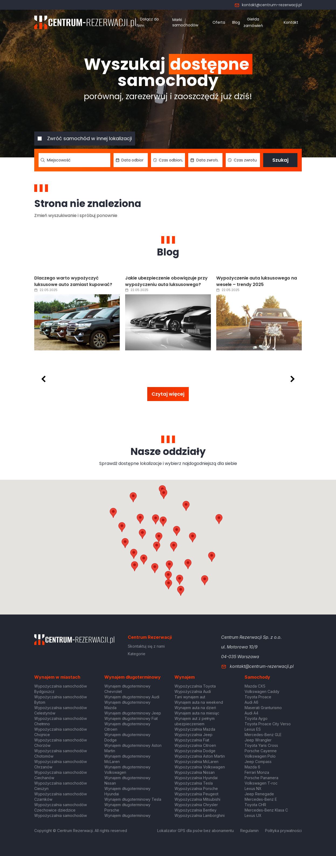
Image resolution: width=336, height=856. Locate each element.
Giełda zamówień (253, 22)
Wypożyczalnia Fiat (191, 740)
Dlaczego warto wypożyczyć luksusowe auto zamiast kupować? (73, 281)
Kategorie (136, 653)
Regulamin (249, 830)
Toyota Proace (258, 697)
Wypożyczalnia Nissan (194, 772)
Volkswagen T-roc (261, 783)
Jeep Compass (258, 761)
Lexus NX (253, 788)
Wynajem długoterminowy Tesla (132, 799)
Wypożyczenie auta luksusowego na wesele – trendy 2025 (256, 281)
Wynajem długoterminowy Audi (131, 697)
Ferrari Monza (257, 772)
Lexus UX (253, 815)
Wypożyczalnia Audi (192, 691)
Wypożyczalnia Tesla (193, 783)
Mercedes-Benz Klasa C (266, 810)
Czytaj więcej (168, 394)
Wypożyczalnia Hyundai (196, 777)
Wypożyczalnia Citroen (195, 745)
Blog (236, 22)
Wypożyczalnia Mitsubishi (197, 799)
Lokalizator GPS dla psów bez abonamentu (195, 830)
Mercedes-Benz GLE (263, 734)
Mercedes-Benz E (261, 799)
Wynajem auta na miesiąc (196, 713)
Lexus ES (253, 729)
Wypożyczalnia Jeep (193, 734)
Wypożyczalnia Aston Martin (199, 756)
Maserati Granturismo (263, 707)
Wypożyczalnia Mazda (194, 729)
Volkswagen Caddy (262, 691)
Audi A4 (251, 713)
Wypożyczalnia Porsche (196, 788)
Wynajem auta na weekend (198, 702)
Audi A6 (251, 702)
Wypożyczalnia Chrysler (196, 804)
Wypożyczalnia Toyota (195, 686)
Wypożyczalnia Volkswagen (199, 767)
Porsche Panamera (261, 777)
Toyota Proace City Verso (268, 724)
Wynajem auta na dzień (195, 707)
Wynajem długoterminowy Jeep (132, 713)
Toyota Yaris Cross (261, 745)
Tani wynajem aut (189, 697)
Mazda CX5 (255, 686)
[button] (192, 537)
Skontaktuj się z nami (146, 646)
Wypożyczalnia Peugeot (196, 794)
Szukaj (280, 160)
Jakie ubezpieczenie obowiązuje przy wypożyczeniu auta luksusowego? (166, 281)
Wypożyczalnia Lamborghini (199, 815)
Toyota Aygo (256, 718)
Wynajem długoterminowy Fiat (131, 718)
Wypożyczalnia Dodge (194, 750)
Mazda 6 (252, 767)
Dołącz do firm (147, 22)
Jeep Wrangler (258, 740)
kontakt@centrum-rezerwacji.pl (268, 5)
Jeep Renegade (259, 794)
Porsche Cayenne (261, 750)
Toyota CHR (255, 804)
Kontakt (291, 22)
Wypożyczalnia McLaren (196, 761)
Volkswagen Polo (260, 756)
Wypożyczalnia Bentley (195, 810)
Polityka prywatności (283, 830)
